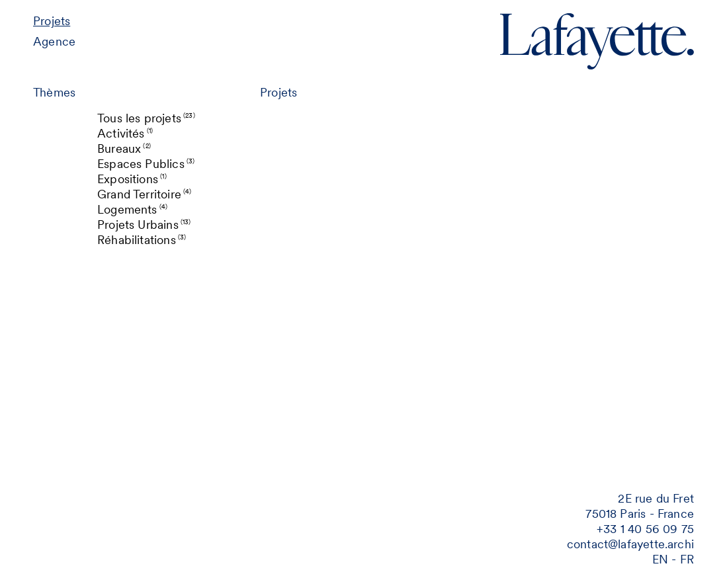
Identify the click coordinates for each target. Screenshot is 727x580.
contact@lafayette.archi (630, 544)
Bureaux (124, 148)
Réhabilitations (141, 239)
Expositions (132, 178)
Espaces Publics (145, 163)
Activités (125, 133)
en (660, 559)
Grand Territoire (144, 194)
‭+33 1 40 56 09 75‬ (645, 528)
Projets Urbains (144, 224)
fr (687, 559)
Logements (132, 209)
